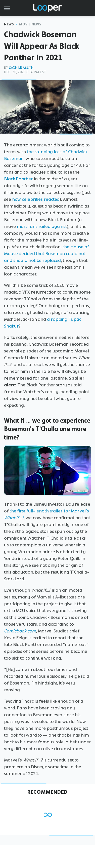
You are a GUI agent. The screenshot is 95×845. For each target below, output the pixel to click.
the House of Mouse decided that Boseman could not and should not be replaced (46, 253)
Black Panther (18, 179)
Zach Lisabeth (21, 67)
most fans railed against (42, 226)
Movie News (30, 24)
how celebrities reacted (36, 199)
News (9, 24)
